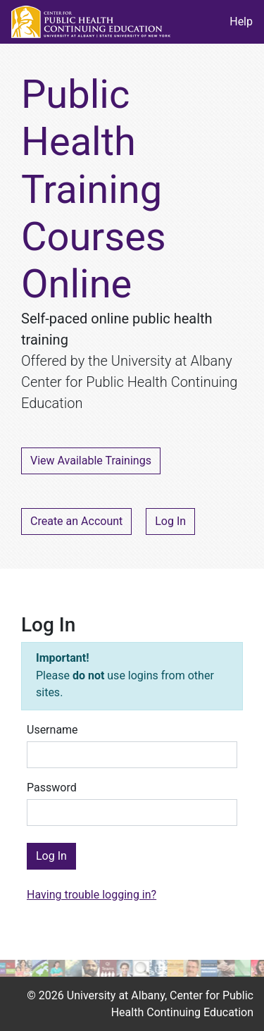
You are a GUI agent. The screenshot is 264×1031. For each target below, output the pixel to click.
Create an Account (76, 521)
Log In (170, 521)
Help (241, 21)
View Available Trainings (90, 460)
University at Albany (116, 995)
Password (52, 787)
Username (52, 729)
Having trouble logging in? (91, 894)
